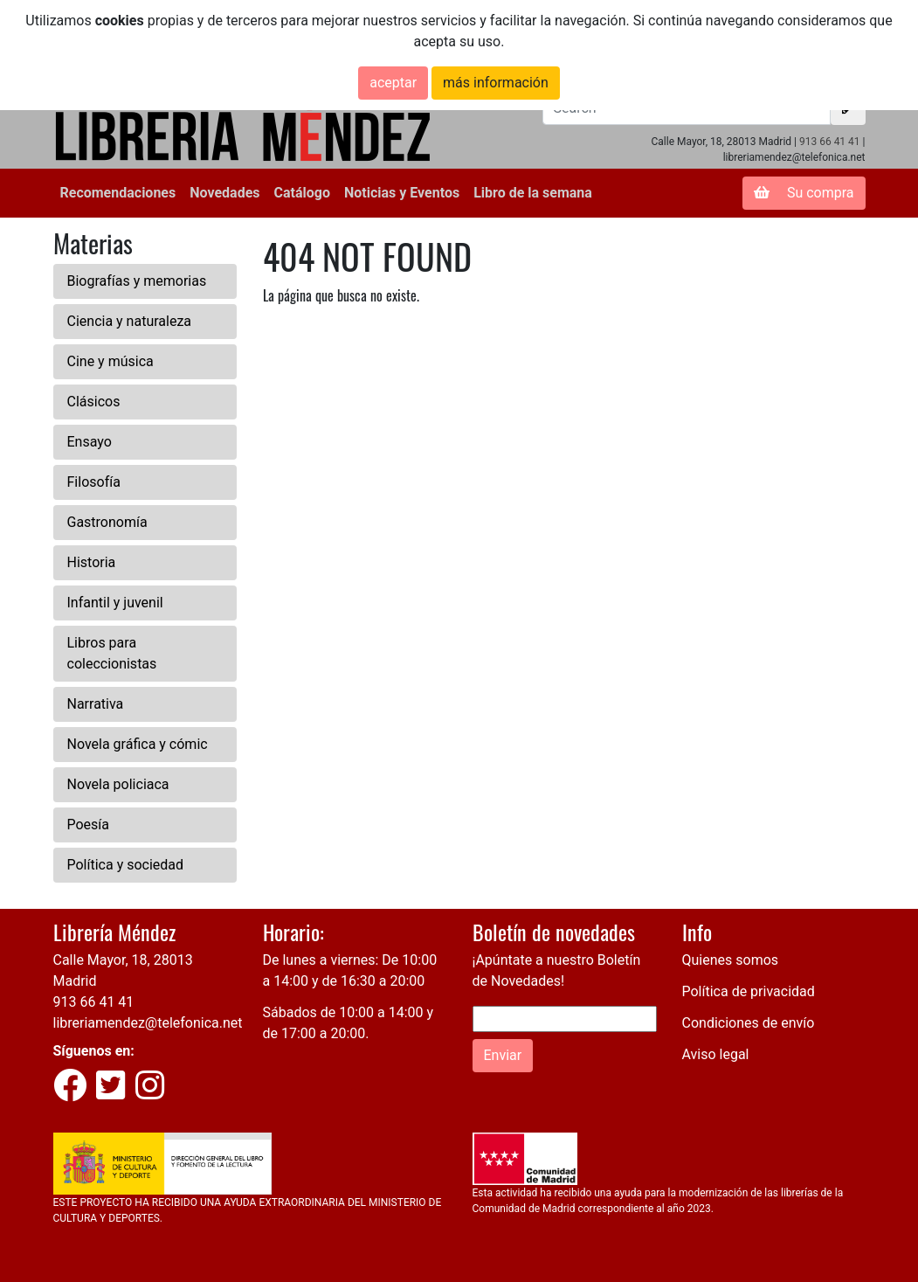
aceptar (393, 82)
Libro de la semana (532, 192)
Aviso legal (715, 1054)
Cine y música (110, 361)
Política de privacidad (748, 991)
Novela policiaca (118, 784)
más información (496, 82)
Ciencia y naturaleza (129, 321)
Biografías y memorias (137, 281)
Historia (91, 562)
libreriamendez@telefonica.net (148, 1023)
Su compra (804, 192)
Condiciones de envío (748, 1023)
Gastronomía (107, 522)
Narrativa (95, 704)
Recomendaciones (118, 192)
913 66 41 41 (829, 141)
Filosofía (94, 482)
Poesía (88, 824)
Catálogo (302, 192)
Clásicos (94, 401)
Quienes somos (730, 960)
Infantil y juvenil (115, 602)
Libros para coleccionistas (112, 653)
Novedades (224, 192)
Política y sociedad (125, 864)
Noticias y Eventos (401, 192)
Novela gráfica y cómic (137, 744)
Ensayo (89, 441)
